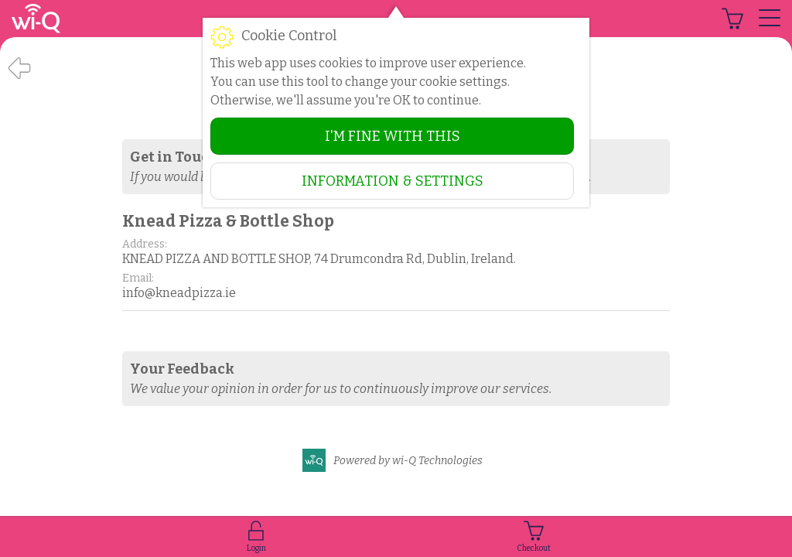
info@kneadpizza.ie (179, 292)
